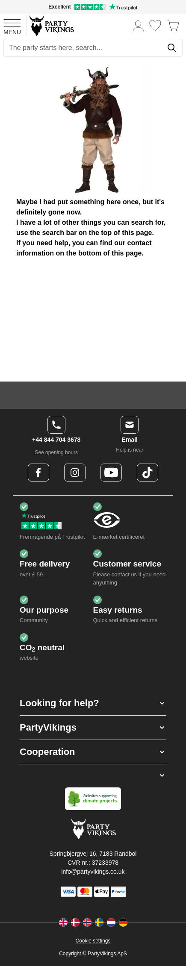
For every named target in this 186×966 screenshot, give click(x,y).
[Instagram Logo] (75, 473)
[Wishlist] (155, 25)
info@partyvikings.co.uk (92, 871)
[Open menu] (12, 25)
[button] (93, 703)
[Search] (172, 47)
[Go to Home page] (51, 25)
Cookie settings (92, 941)
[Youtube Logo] (111, 473)
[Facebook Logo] (38, 473)
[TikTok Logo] (147, 473)
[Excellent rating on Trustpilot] (93, 7)
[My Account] (138, 25)
